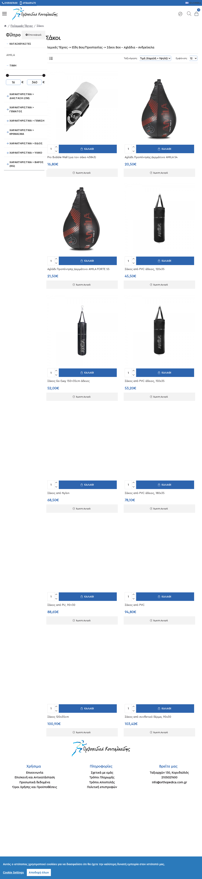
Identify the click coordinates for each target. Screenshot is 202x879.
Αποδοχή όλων (39, 872)
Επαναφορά (34, 34)
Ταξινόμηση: (125, 58)
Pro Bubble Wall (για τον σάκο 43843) (71, 157)
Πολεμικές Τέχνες (21, 26)
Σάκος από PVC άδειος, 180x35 (145, 491)
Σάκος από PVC (135, 603)
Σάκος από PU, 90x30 (61, 603)
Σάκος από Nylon (58, 491)
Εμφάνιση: (180, 58)
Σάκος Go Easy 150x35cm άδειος (68, 379)
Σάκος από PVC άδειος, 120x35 (145, 268)
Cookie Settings (13, 872)
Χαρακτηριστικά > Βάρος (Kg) (26, 164)
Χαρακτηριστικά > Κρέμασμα (21, 132)
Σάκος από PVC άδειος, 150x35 (145, 379)
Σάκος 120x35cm (58, 714)
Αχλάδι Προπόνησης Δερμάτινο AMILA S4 (151, 157)
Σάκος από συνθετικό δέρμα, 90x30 (148, 714)
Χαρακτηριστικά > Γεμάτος (21, 109)
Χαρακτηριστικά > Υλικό (25, 152)
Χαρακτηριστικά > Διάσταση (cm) (21, 96)
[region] (101, 867)
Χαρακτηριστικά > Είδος (26, 143)
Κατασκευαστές (20, 43)
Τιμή (12, 65)
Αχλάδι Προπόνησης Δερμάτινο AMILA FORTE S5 (78, 268)
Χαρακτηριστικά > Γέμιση (26, 120)
